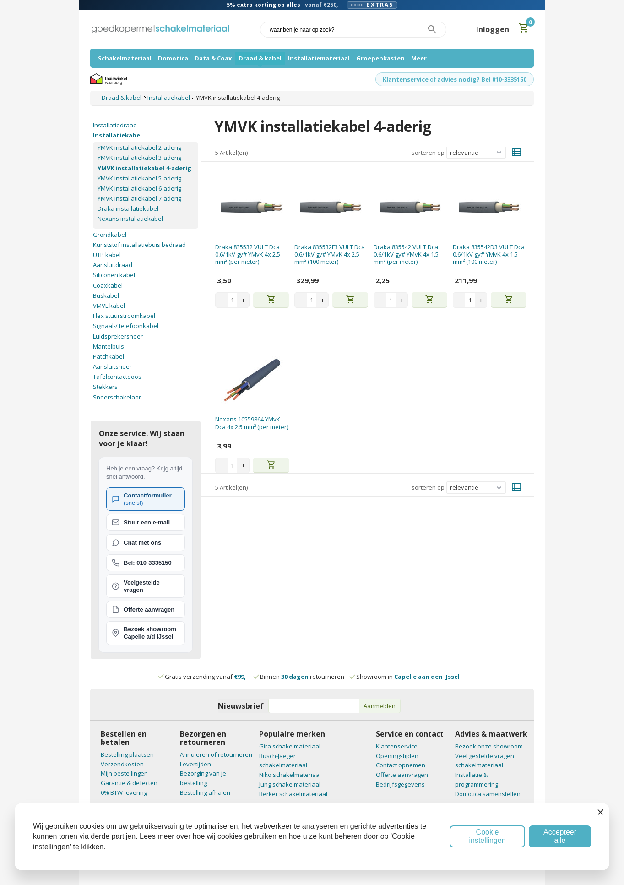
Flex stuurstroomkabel (124, 315)
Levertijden (195, 764)
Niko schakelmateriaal (290, 774)
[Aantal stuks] (232, 300)
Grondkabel (109, 234)
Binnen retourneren (299, 676)
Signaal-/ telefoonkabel (125, 326)
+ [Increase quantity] (243, 300)
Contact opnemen (400, 765)
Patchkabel (108, 356)
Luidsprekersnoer (118, 336)
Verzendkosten (122, 764)
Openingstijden (397, 756)
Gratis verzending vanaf (206, 676)
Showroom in (405, 676)
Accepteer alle (559, 836)
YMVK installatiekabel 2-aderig (139, 147)
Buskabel (106, 295)
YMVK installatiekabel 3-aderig (139, 157)
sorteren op (428, 152)
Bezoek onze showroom (489, 746)
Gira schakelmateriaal (289, 746)
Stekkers (105, 386)
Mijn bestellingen (124, 773)
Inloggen (492, 29)
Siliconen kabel (114, 275)
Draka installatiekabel (128, 208)
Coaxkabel (108, 285)
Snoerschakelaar (117, 397)
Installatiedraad (115, 125)
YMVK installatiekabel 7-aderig (139, 198)
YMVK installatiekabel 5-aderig (139, 178)
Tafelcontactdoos (117, 376)
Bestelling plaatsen (127, 754)
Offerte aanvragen (402, 774)
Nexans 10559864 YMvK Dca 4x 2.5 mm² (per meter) (251, 423)
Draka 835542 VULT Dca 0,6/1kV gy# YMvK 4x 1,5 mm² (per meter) (406, 254)
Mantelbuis (108, 346)
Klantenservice (406, 79)
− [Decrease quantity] (222, 300)
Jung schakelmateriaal (289, 784)
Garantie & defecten (129, 783)
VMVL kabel (109, 305)
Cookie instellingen (487, 836)
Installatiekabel (117, 135)
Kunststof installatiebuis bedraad (139, 244)
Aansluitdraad (112, 265)
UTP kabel (107, 255)
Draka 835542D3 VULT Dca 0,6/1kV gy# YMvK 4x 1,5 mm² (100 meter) (489, 254)
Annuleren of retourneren (216, 754)
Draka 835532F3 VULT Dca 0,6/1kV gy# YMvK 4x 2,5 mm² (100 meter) (329, 254)
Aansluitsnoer (112, 366)
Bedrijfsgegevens (400, 784)
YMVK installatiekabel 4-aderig (144, 168)
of (433, 79)
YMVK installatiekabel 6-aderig (139, 188)
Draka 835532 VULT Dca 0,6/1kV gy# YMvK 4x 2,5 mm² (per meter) (247, 254)
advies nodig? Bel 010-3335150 (481, 79)
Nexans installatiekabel (130, 218)
